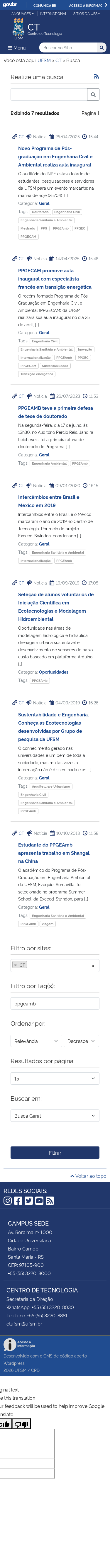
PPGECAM (28, 236)
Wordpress (14, 1363)
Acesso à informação (88, 5)
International (53, 13)
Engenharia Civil (67, 212)
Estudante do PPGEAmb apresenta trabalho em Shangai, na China (54, 852)
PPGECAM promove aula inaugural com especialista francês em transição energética (55, 278)
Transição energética (37, 374)
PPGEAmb (61, 228)
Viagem (47, 924)
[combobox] (55, 965)
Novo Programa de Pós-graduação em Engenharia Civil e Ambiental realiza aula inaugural (55, 156)
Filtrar (55, 1152)
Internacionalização (36, 357)
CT (21, 136)
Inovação (85, 349)
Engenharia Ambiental (49, 463)
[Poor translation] (21, 1423)
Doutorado (40, 212)
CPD (35, 1370)
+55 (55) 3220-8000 (29, 1273)
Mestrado (28, 228)
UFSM (20, 1370)
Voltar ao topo (88, 1176)
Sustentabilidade (55, 365)
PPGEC (80, 228)
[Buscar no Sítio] (68, 48)
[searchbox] (30, 965)
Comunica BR (44, 5)
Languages (20, 13)
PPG (44, 228)
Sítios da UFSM (87, 13)
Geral (44, 203)
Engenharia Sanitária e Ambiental (46, 220)
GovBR (10, 5)
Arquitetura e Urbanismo (51, 786)
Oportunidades (53, 671)
